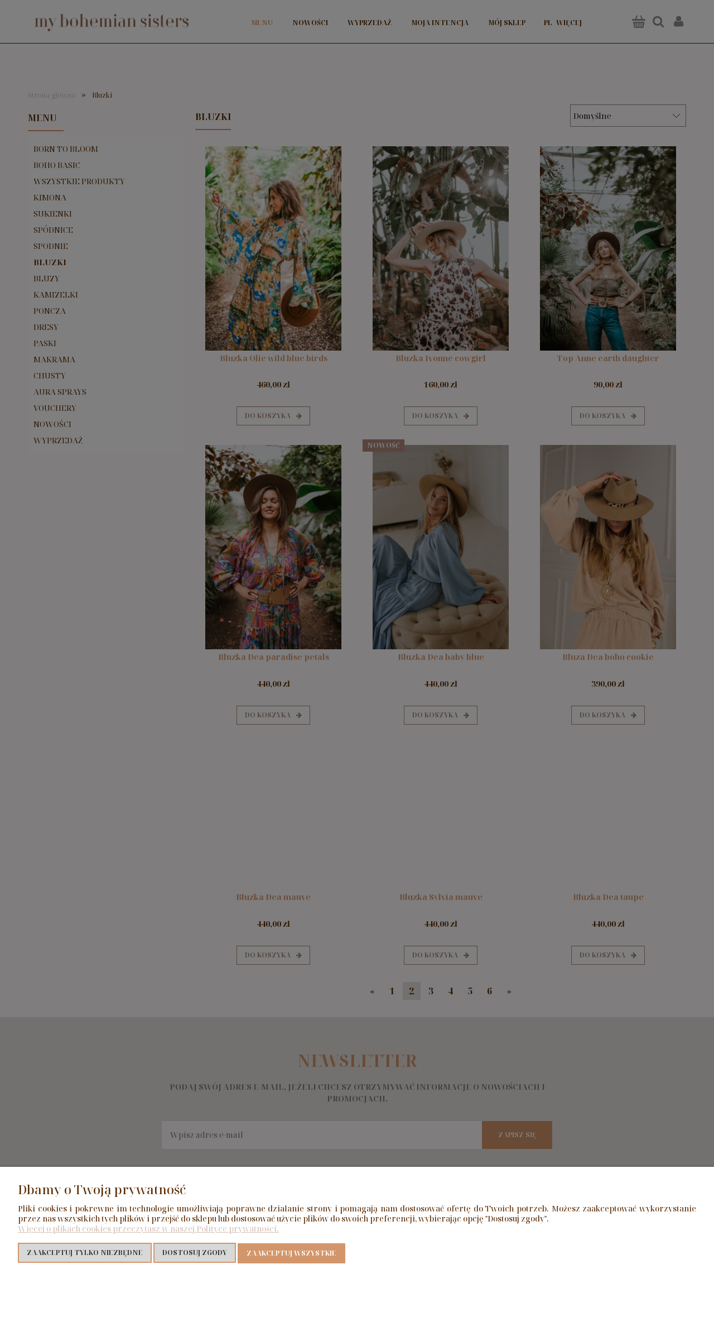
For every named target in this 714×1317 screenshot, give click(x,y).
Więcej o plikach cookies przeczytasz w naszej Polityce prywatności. (148, 1229)
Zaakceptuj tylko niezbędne (85, 1253)
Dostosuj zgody (194, 1253)
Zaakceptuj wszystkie (291, 1253)
